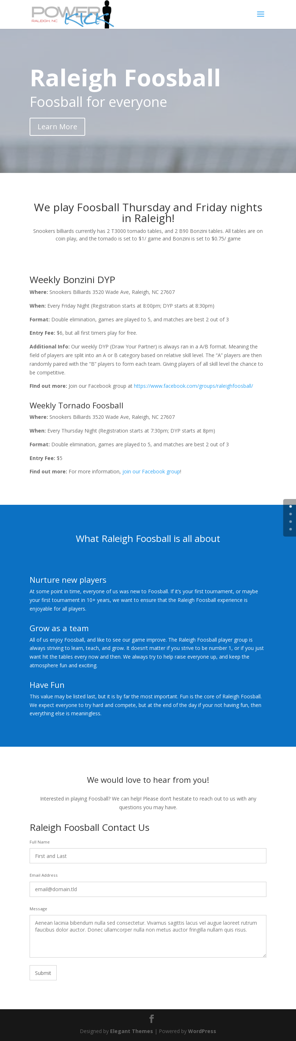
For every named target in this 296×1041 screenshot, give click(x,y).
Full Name (40, 842)
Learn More (57, 126)
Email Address (44, 875)
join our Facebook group (150, 471)
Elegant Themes (131, 1031)
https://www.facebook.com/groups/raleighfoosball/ (192, 385)
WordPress (202, 1031)
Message (38, 908)
